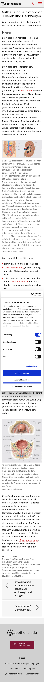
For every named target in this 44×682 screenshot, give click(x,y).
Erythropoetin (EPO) (14, 267)
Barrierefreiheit (32, 674)
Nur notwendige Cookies (22, 386)
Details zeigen (31, 366)
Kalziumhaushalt (20, 281)
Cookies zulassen (22, 373)
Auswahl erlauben (21, 380)
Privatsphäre (29, 668)
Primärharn (27, 90)
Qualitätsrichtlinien (13, 674)
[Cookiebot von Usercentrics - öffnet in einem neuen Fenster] (31, 294)
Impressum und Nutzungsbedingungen (22, 663)
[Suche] (34, 4)
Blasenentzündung (28, 540)
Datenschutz (14, 668)
